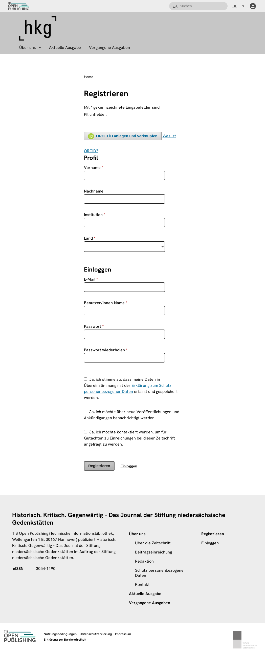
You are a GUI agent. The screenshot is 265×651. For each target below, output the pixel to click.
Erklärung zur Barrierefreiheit (65, 639)
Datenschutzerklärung (96, 634)
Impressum (123, 634)
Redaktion (144, 561)
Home (88, 77)
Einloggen (129, 466)
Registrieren (99, 466)
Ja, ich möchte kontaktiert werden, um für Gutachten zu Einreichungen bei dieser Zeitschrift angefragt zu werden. (129, 438)
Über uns (27, 47)
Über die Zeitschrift (153, 543)
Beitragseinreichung (153, 552)
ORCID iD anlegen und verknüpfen (123, 136)
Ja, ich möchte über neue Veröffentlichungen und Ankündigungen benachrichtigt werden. (131, 414)
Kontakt (142, 584)
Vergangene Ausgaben (109, 47)
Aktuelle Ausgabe (65, 47)
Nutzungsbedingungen (60, 634)
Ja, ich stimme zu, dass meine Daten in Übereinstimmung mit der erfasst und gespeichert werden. (131, 388)
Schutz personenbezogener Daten (160, 573)
